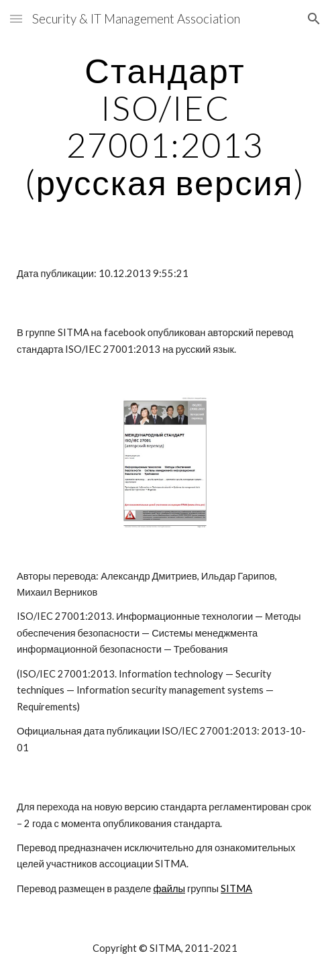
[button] (16, 18)
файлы (169, 888)
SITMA (236, 888)
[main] (165, 126)
